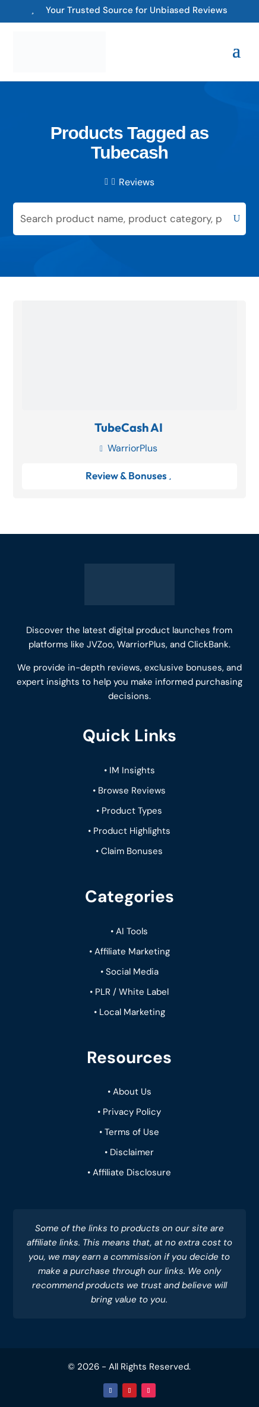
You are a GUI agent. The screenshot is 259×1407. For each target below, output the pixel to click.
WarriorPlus (132, 448)
